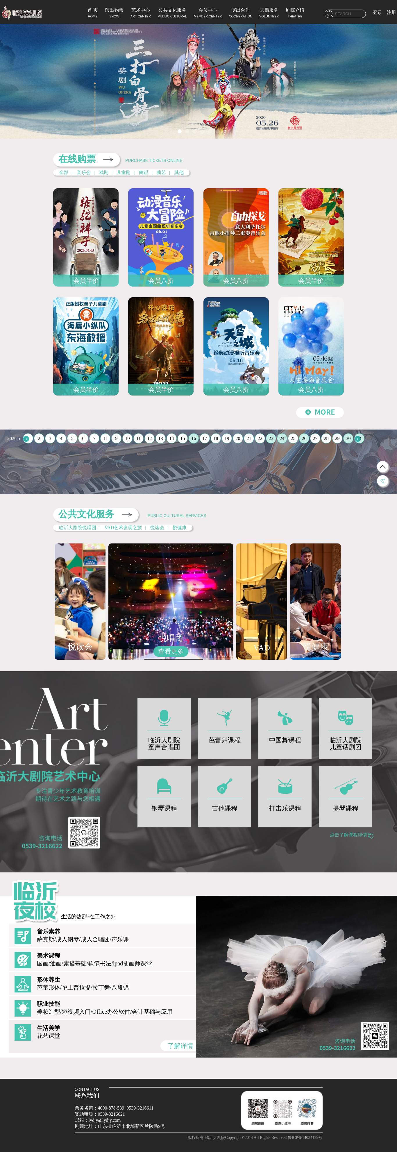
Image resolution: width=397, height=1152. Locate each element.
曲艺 (161, 172)
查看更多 (171, 651)
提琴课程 (345, 792)
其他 (179, 172)
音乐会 (84, 172)
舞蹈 (143, 172)
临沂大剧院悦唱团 (77, 527)
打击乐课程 (285, 792)
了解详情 (180, 1045)
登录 (377, 12)
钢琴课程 (164, 792)
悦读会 (157, 527)
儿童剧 (123, 172)
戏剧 (103, 172)
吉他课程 (224, 792)
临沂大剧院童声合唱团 (164, 727)
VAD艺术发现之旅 (123, 527)
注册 (391, 12)
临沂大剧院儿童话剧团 (345, 727)
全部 (63, 172)
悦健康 (180, 527)
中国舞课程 (285, 723)
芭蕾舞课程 (224, 723)
